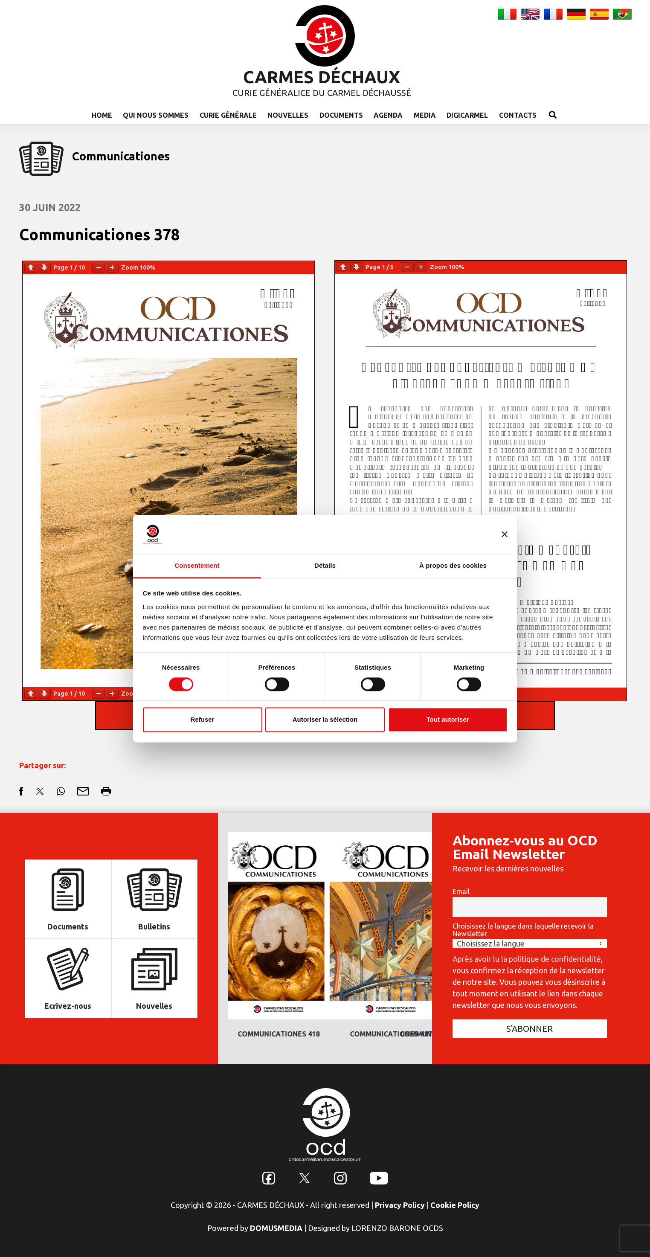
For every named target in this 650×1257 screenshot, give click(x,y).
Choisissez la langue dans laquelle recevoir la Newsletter (523, 930)
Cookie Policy (454, 1205)
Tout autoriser (448, 719)
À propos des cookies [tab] (453, 565)
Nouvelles (287, 115)
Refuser (203, 719)
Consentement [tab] (196, 565)
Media (425, 115)
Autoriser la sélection (325, 719)
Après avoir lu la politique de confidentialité (527, 959)
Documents (341, 115)
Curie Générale (228, 115)
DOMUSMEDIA (276, 1228)
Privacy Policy (400, 1205)
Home (102, 115)
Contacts (518, 115)
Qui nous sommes (156, 115)
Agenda (388, 115)
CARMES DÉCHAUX (321, 77)
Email (461, 891)
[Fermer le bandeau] (505, 534)
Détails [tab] (325, 565)
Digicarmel (467, 115)
